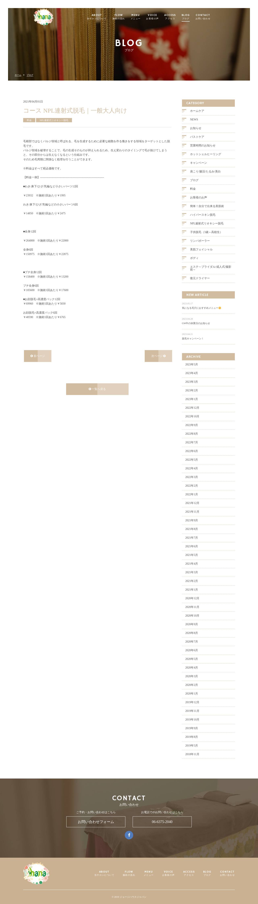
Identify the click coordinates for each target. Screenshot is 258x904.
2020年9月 (191, 631)
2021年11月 (192, 518)
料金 (193, 195)
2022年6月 (191, 457)
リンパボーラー (200, 247)
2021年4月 (191, 570)
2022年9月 (191, 431)
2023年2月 (191, 397)
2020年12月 (192, 605)
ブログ (30, 75)
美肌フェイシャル (201, 256)
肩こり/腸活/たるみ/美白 (205, 178)
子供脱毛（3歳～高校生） (206, 239)
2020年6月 (191, 657)
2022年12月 (192, 414)
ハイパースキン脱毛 (202, 221)
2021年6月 (191, 553)
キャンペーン (198, 169)
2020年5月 (191, 665)
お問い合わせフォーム (96, 822)
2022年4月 (191, 475)
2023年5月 (191, 371)
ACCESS (176, 17)
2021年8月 (191, 535)
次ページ (158, 362)
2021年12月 (192, 509)
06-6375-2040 (162, 822)
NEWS (194, 126)
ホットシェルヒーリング (205, 161)
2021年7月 (191, 544)
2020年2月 (191, 691)
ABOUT (103, 17)
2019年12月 (192, 709)
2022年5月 (191, 466)
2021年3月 (191, 579)
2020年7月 (191, 648)
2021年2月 (191, 587)
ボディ (194, 265)
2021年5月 (191, 561)
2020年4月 (191, 674)
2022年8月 (191, 440)
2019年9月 (191, 735)
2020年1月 (191, 700)
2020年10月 (192, 622)
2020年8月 (191, 639)
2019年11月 (192, 717)
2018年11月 (192, 761)
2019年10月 (192, 726)
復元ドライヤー (200, 285)
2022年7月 (191, 449)
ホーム (18, 75)
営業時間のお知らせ (202, 152)
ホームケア (197, 117)
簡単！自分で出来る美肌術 (207, 213)
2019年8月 (191, 743)
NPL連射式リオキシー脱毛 (207, 230)
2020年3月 (191, 683)
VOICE (159, 17)
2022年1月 (191, 501)
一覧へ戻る (97, 395)
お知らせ (195, 135)
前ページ (37, 362)
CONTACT (209, 17)
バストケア (197, 143)
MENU (142, 17)
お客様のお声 (198, 204)
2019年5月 (191, 752)
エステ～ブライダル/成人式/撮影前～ (210, 275)
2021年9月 (191, 527)
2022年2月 (191, 492)
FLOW (125, 17)
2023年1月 (191, 405)
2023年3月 (191, 388)
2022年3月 (191, 483)
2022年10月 (192, 423)
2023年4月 (191, 380)
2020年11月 (192, 613)
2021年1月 (191, 596)
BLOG (192, 17)
